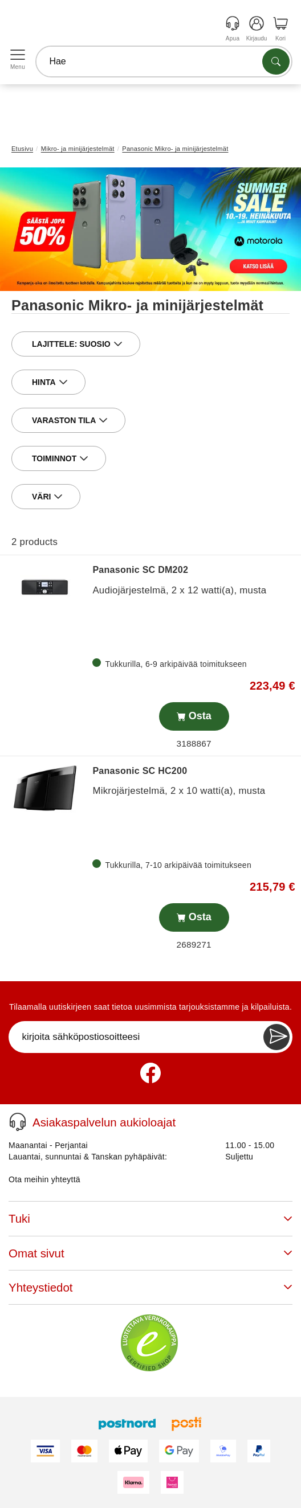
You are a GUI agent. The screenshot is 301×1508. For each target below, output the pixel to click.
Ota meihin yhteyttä (44, 1179)
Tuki (150, 1218)
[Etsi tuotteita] (276, 61)
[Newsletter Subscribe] (276, 1037)
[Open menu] (17, 55)
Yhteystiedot (150, 1287)
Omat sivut (150, 1253)
